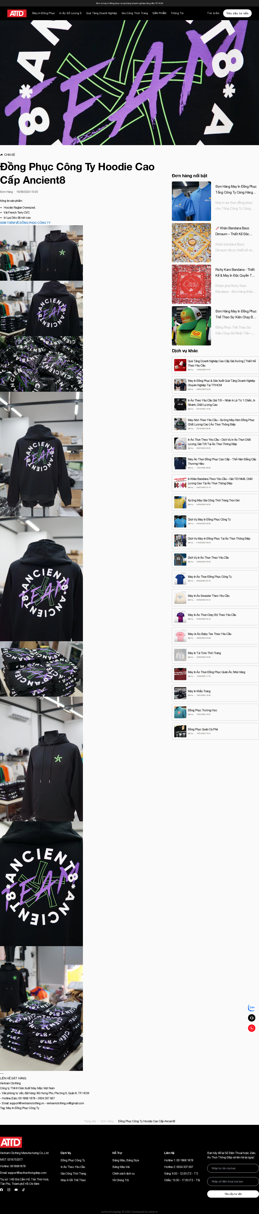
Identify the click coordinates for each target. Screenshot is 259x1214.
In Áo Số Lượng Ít (70, 13)
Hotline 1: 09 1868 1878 (178, 1160)
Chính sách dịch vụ (123, 1173)
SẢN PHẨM (159, 13)
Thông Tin (177, 13)
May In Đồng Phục (43, 13)
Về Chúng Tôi (120, 1180)
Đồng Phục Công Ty (73, 1160)
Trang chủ (90, 1121)
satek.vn (153, 1211)
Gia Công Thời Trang (135, 13)
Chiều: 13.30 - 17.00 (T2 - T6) (182, 1180)
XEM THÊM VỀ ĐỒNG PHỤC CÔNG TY (25, 222)
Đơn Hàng (107, 1121)
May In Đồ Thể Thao (73, 1180)
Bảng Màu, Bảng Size (125, 1160)
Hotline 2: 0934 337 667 (178, 1167)
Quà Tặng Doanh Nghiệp (101, 13)
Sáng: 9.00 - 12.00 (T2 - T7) (181, 1173)
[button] (83, 154)
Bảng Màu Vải (120, 1167)
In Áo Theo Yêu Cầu (73, 1167)
